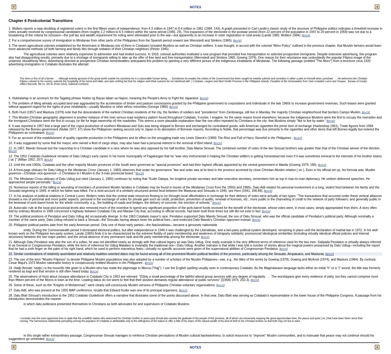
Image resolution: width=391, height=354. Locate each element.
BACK (305, 35)
